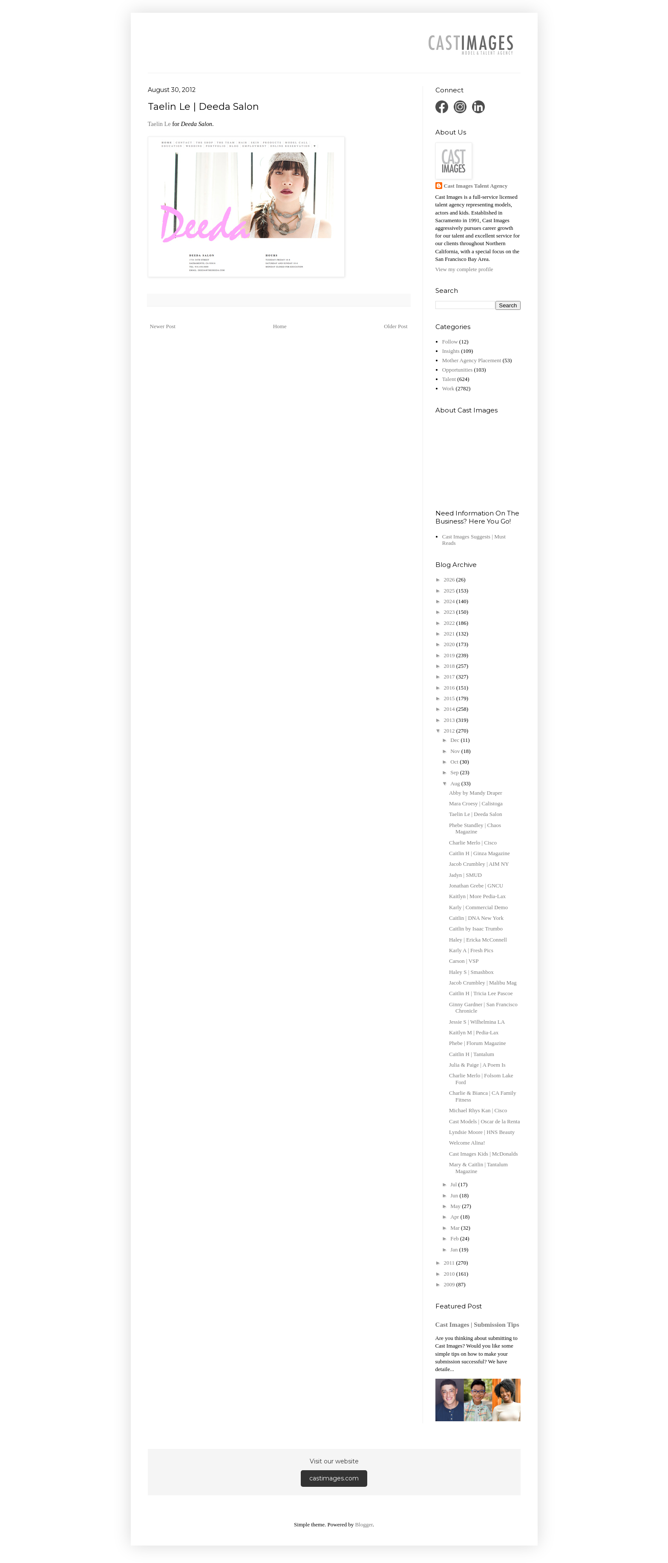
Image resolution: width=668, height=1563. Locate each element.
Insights (451, 351)
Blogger (363, 1524)
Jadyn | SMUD (465, 875)
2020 (450, 644)
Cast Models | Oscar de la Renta (484, 1121)
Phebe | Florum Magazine (477, 1043)
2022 (450, 623)
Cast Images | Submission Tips (477, 1324)
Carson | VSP (464, 961)
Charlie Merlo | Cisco (473, 842)
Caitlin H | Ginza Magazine (479, 853)
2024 (450, 601)
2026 (450, 579)
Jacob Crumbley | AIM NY (479, 864)
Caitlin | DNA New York (476, 918)
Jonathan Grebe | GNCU (476, 885)
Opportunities (457, 369)
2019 (450, 655)
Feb (455, 1238)
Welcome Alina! (467, 1142)
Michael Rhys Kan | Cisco (478, 1110)
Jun (454, 1195)
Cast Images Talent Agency (476, 186)
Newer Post (163, 326)
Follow (450, 341)
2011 (450, 1263)
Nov (455, 751)
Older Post (395, 326)
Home (280, 326)
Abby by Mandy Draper (475, 793)
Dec (455, 740)
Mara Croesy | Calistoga (476, 803)
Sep (455, 772)
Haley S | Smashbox (471, 972)
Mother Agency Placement (471, 360)
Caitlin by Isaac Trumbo (476, 928)
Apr (455, 1217)
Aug (455, 783)
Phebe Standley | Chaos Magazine (475, 828)
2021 (450, 633)
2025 (450, 590)
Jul (454, 1184)
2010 (450, 1274)
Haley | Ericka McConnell (478, 939)
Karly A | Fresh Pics (471, 950)
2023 (450, 612)
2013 (450, 720)
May (456, 1206)
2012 (450, 730)
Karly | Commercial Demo (478, 907)
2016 (450, 687)
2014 (450, 709)
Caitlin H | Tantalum (471, 1054)
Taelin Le (159, 123)
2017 (450, 676)
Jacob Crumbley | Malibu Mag (483, 982)
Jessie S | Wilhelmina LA (477, 1022)
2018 (450, 666)
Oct (455, 762)
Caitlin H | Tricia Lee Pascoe (481, 993)
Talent (449, 379)
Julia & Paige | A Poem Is (477, 1065)
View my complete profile (464, 269)
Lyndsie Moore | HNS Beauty (482, 1132)
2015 (450, 698)
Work (448, 388)
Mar (455, 1228)
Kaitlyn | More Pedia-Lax (477, 896)
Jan (454, 1249)
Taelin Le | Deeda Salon (475, 814)
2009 (450, 1284)
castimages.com (334, 1478)
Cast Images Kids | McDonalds (483, 1154)
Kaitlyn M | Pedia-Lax (473, 1032)
